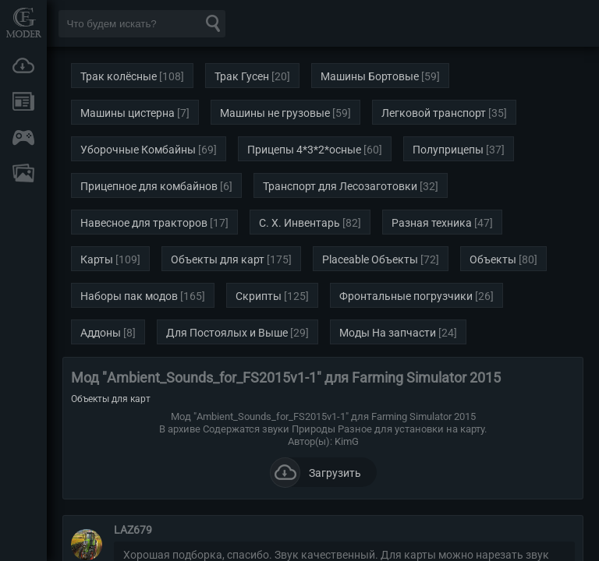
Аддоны (100, 332)
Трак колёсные (118, 76)
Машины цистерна (127, 113)
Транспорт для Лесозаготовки (340, 186)
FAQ (23, 173)
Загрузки (23, 65)
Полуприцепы (448, 149)
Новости (23, 101)
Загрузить (315, 472)
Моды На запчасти (387, 332)
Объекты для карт (217, 259)
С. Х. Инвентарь (299, 223)
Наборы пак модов (129, 296)
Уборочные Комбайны (138, 149)
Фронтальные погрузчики (406, 296)
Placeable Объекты (370, 259)
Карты (96, 259)
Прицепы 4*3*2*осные (304, 149)
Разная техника (432, 223)
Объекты (493, 259)
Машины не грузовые (275, 113)
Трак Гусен (241, 76)
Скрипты (259, 296)
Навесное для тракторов (143, 223)
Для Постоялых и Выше (227, 332)
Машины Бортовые (370, 76)
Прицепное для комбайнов (149, 186)
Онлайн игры (23, 137)
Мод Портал (23, 22)
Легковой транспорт (433, 113)
